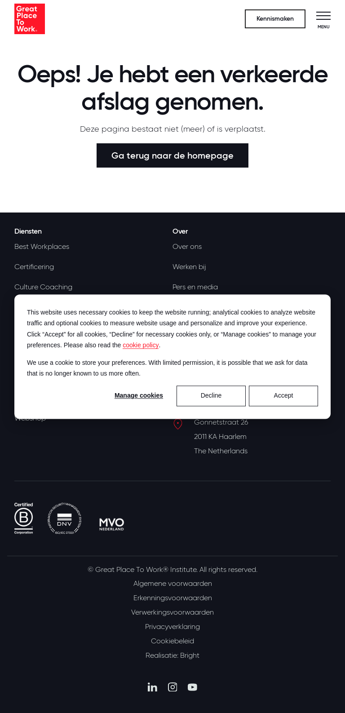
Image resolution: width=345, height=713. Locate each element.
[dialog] (172, 356)
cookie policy (141, 345)
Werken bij (189, 266)
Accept (283, 395)
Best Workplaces (41, 246)
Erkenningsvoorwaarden (172, 598)
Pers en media (195, 287)
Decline (211, 395)
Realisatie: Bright (172, 655)
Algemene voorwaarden (172, 583)
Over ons (187, 246)
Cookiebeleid (172, 641)
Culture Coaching (43, 287)
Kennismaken (275, 18)
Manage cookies (139, 395)
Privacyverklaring (172, 626)
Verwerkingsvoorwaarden (172, 612)
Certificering (34, 266)
